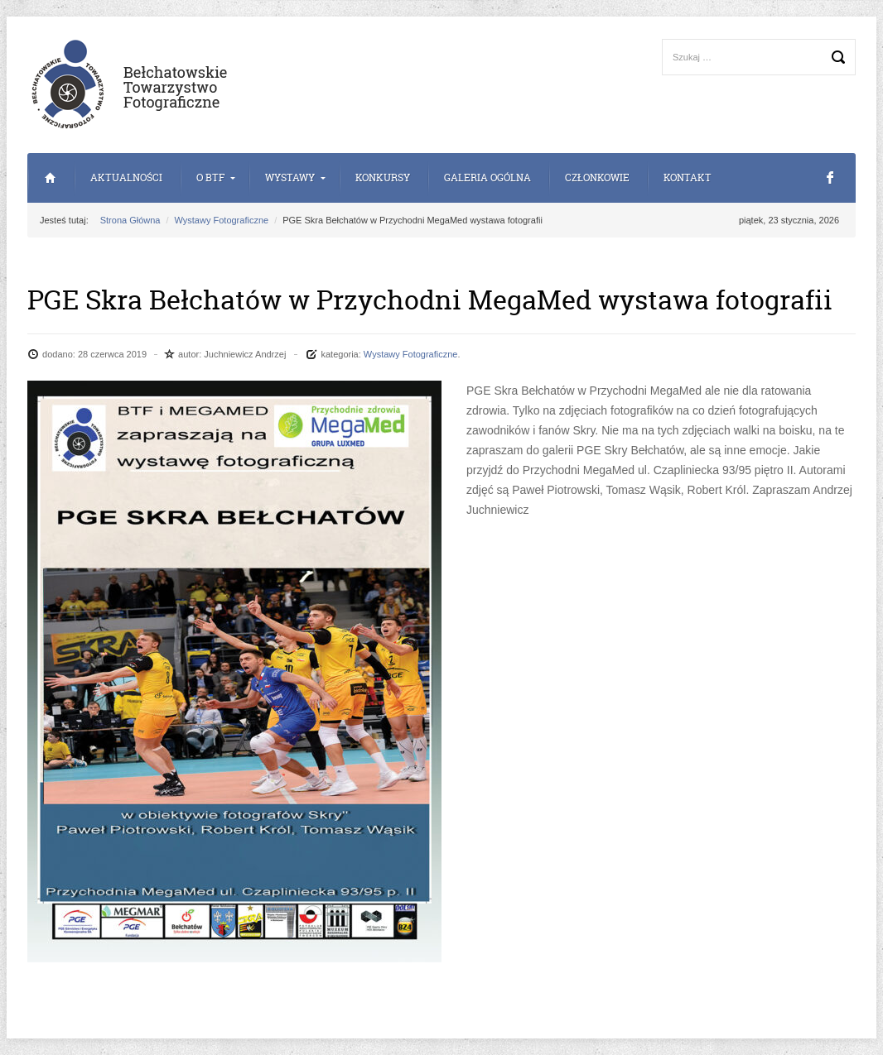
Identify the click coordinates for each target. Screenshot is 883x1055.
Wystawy (290, 177)
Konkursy (382, 177)
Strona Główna (50, 178)
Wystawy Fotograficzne (222, 220)
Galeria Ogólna (487, 177)
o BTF (210, 177)
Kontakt (687, 177)
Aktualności (126, 177)
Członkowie (597, 177)
